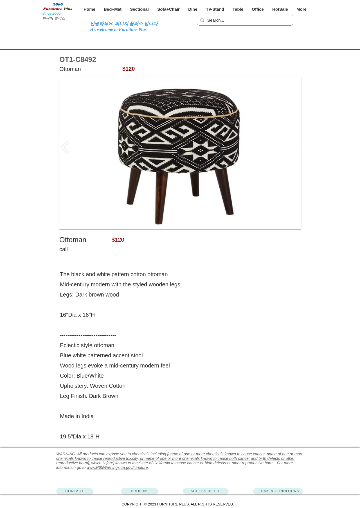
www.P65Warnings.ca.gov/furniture (117, 467)
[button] (113, 9)
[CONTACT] (74, 491)
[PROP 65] (139, 491)
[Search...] (244, 20)
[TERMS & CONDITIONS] (277, 491)
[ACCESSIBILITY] (205, 491)
